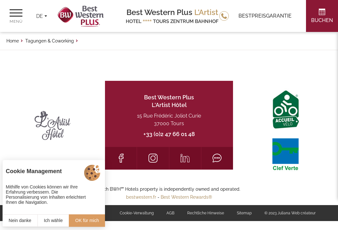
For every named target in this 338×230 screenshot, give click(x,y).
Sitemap (244, 213)
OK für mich (87, 220)
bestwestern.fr (141, 197)
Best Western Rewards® (186, 197)
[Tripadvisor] (217, 158)
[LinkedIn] (185, 158)
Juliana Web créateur (297, 213)
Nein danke (20, 220)
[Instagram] (153, 158)
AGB (170, 213)
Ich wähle (53, 220)
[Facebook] (121, 158)
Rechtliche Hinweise (205, 213)
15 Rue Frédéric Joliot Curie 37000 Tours (169, 119)
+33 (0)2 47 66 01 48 (169, 134)
